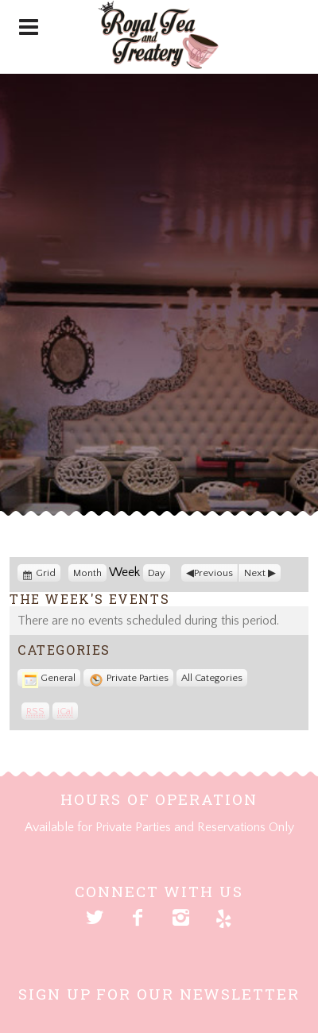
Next (255, 572)
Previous (213, 572)
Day (156, 572)
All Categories (211, 677)
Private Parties (128, 677)
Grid (47, 573)
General (49, 677)
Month (87, 572)
